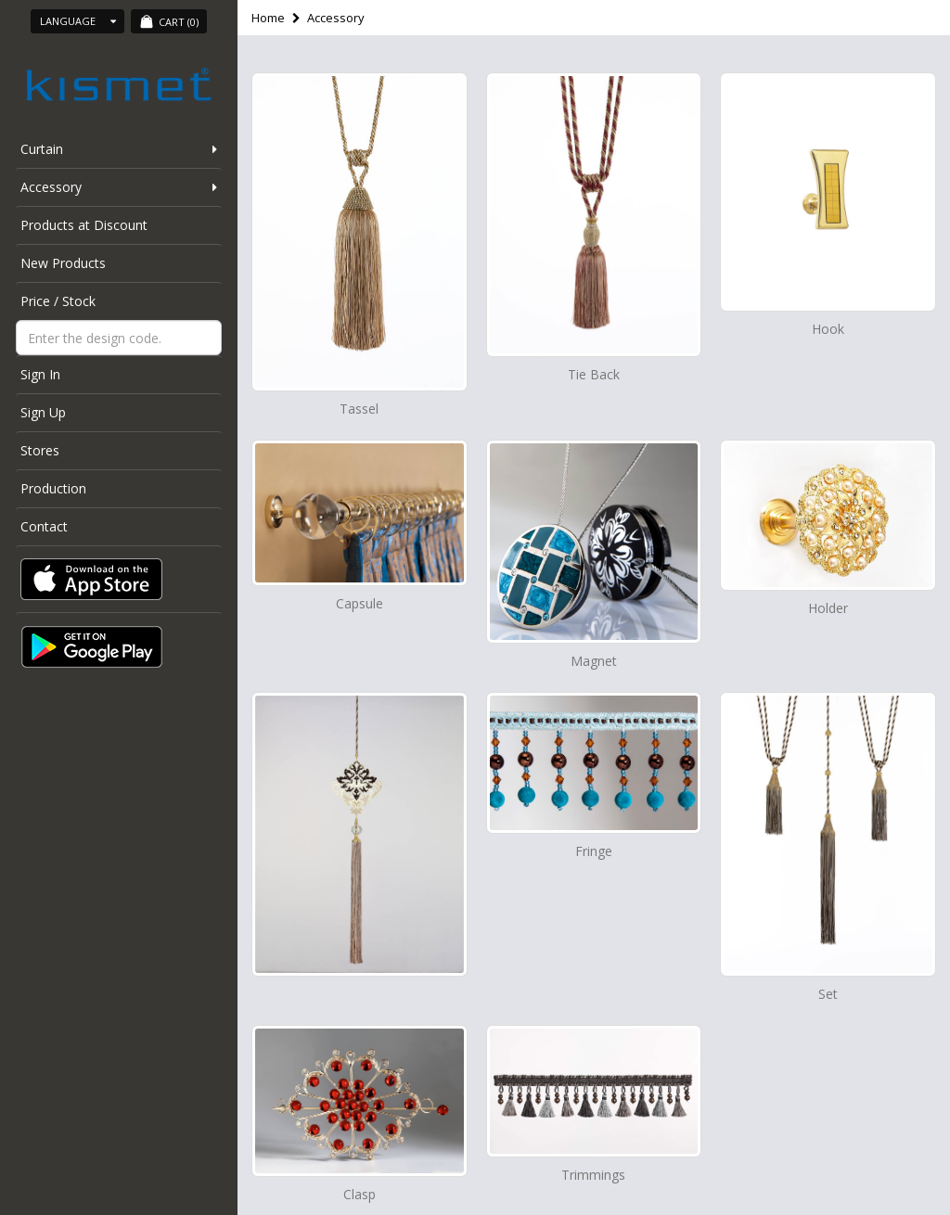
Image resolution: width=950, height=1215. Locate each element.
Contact (44, 526)
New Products (63, 263)
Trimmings (593, 1174)
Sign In (40, 374)
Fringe (593, 851)
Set (828, 994)
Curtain (41, 149)
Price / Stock (58, 301)
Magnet (594, 661)
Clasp (359, 1194)
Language (78, 21)
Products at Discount (84, 225)
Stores (39, 450)
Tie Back (594, 374)
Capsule (359, 603)
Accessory (51, 187)
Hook (828, 329)
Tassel (359, 408)
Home (268, 17)
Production (53, 488)
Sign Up (43, 412)
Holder (828, 608)
